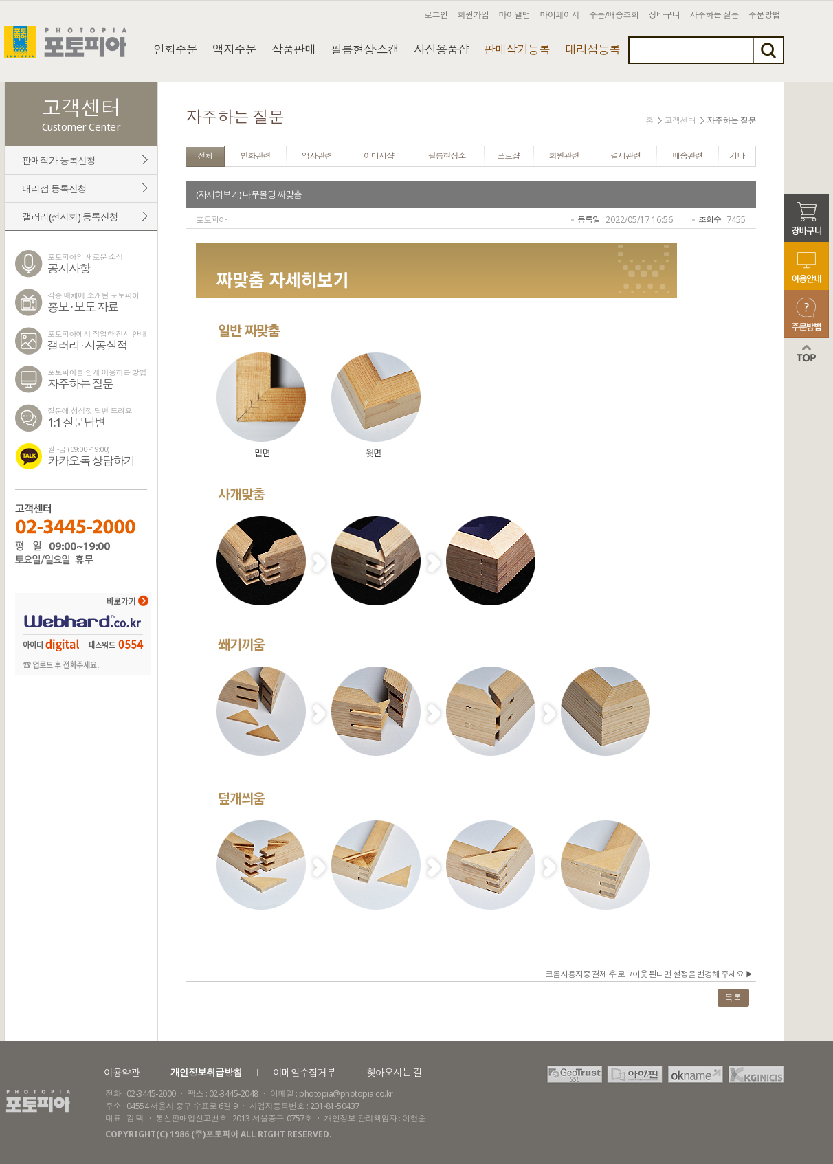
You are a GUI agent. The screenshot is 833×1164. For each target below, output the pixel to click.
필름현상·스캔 (365, 49)
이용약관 (122, 1072)
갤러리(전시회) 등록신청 (70, 216)
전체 (204, 155)
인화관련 (255, 155)
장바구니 (664, 15)
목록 (733, 998)
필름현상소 (447, 155)
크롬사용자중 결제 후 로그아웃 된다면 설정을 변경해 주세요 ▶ (649, 974)
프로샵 (508, 155)
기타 (736, 155)
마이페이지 (560, 15)
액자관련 (317, 155)
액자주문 (234, 49)
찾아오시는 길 (394, 1072)
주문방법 (764, 15)
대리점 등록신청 (54, 188)
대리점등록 (592, 49)
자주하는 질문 (715, 15)
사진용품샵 (441, 49)
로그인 (436, 15)
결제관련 (625, 155)
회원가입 (473, 15)
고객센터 (680, 120)
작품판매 (293, 49)
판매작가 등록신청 (59, 160)
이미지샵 (379, 155)
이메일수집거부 (304, 1072)
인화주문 (175, 49)
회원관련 (564, 155)
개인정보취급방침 (206, 1072)
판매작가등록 (517, 49)
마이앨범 (515, 15)
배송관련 (687, 155)
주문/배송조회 (614, 15)
